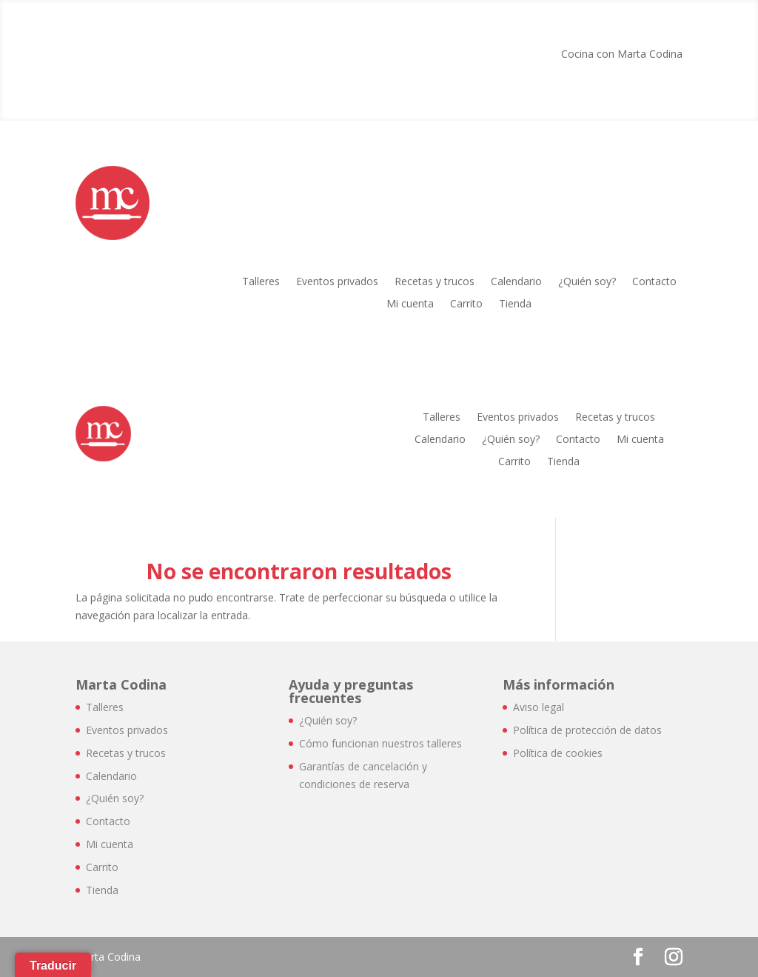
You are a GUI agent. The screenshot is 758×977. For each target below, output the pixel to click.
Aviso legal (538, 707)
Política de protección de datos (587, 730)
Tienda (515, 304)
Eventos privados (337, 282)
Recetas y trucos (434, 282)
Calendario (516, 282)
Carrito (466, 304)
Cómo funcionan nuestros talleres (380, 743)
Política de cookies (558, 753)
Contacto (654, 282)
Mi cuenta (410, 304)
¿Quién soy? (587, 282)
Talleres (261, 282)
